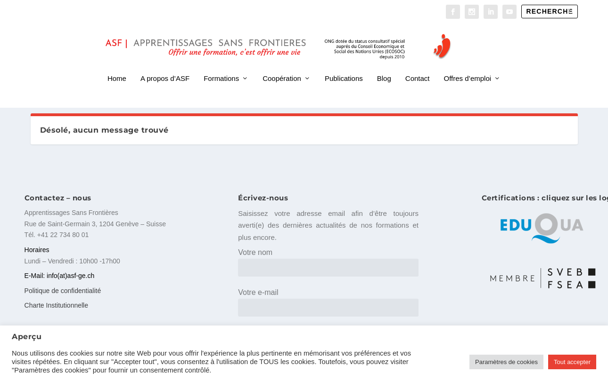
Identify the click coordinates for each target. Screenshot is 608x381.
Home (116, 65)
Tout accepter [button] (572, 361)
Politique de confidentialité (63, 290)
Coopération (282, 65)
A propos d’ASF (164, 65)
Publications (344, 65)
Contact (417, 65)
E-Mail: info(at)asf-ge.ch (60, 275)
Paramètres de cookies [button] (506, 361)
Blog (384, 65)
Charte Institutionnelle (56, 305)
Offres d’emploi (468, 65)
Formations (221, 65)
